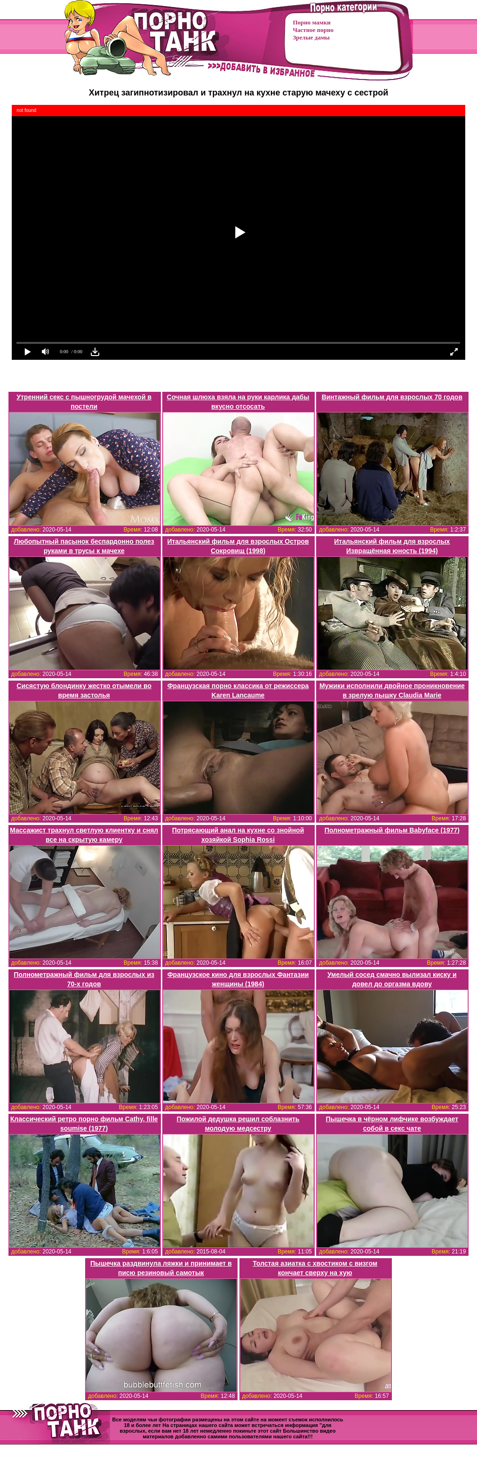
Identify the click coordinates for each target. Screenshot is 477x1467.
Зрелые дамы (311, 37)
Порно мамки (312, 22)
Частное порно (313, 29)
